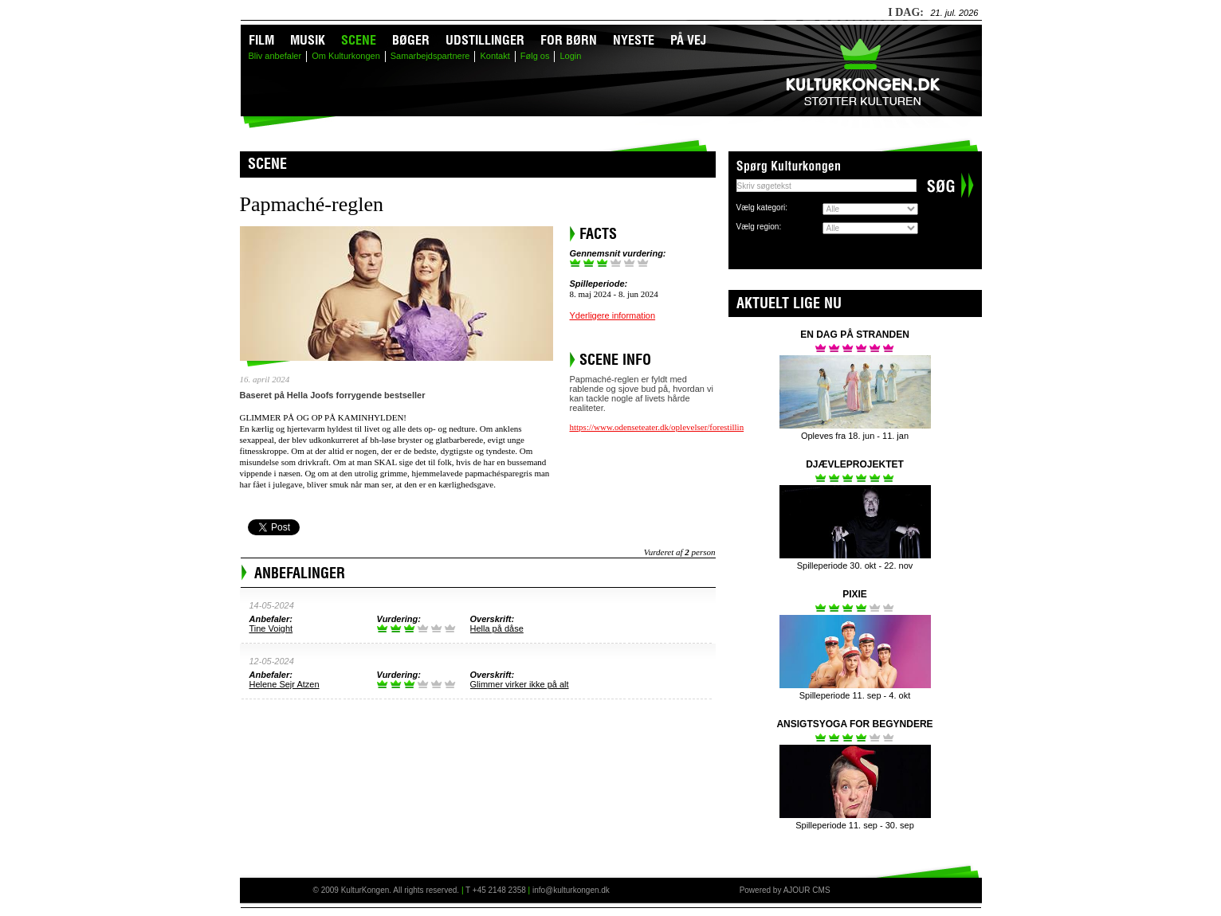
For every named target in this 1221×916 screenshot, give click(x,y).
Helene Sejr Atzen (284, 684)
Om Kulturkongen (346, 56)
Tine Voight (271, 628)
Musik (307, 40)
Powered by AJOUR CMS (785, 890)
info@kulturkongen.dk (571, 890)
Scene (358, 40)
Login (570, 56)
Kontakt (494, 56)
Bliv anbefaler (275, 56)
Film (261, 40)
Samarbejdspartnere (430, 56)
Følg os (535, 56)
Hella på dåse (497, 628)
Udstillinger (485, 40)
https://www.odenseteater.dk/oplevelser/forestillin (657, 427)
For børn (568, 40)
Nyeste (633, 40)
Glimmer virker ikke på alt (519, 684)
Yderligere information (613, 315)
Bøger (411, 40)
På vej (688, 40)
